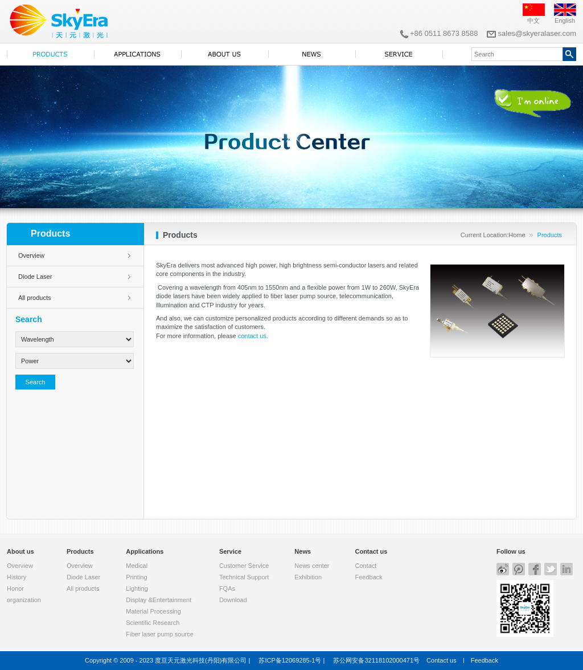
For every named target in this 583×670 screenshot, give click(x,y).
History (16, 577)
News (302, 551)
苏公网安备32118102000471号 (376, 660)
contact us (252, 335)
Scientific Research (152, 622)
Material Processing (153, 611)
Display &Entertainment (158, 599)
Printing (136, 577)
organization (24, 599)
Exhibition (308, 577)
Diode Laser (35, 276)
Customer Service (244, 565)
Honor (15, 588)
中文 (533, 20)
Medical (136, 565)
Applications (144, 551)
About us (20, 551)
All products (34, 297)
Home (516, 235)
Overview (31, 255)
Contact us (371, 551)
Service (230, 551)
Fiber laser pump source (160, 634)
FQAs (227, 588)
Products (80, 551)
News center (311, 565)
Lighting (137, 588)
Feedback (368, 577)
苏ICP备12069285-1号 (289, 660)
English (565, 20)
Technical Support (244, 577)
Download (233, 599)
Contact (365, 565)
